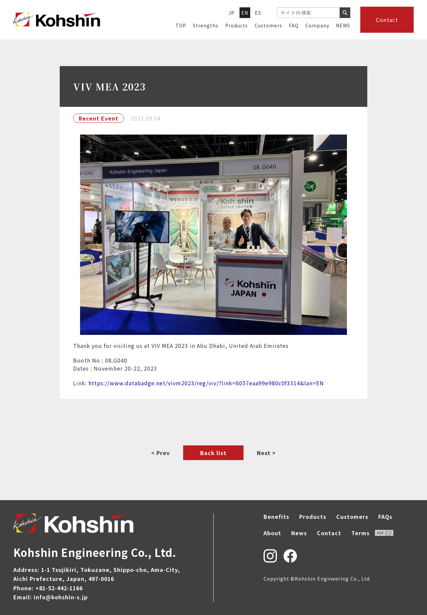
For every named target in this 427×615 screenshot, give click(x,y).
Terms (372, 533)
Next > (266, 453)
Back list (213, 453)
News (299, 533)
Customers (268, 25)
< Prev (160, 453)
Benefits (276, 517)
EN (245, 12)
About (272, 533)
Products (236, 25)
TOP (180, 25)
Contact (387, 20)
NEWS (343, 25)
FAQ (294, 25)
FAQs (385, 517)
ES (258, 12)
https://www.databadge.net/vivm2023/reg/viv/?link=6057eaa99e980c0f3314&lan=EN (206, 383)
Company (317, 25)
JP (232, 12)
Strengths (206, 25)
